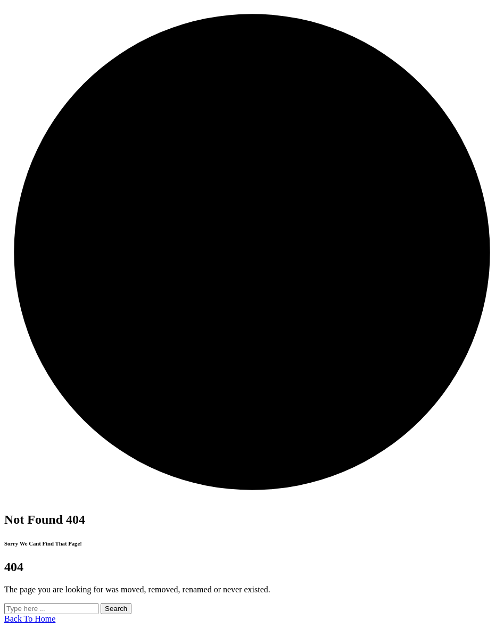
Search (116, 609)
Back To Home (29, 618)
